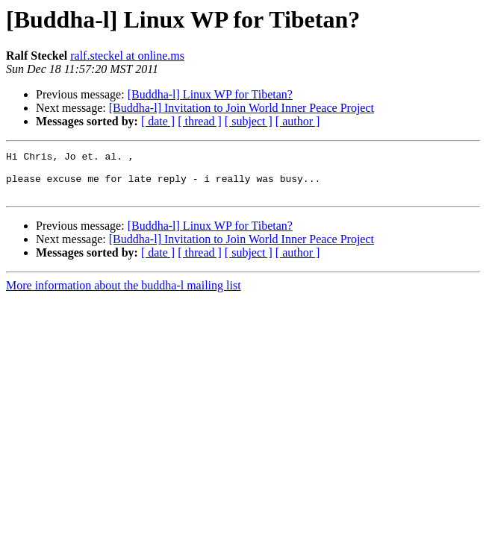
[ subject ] (248, 121)
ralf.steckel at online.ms (127, 55)
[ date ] (158, 121)
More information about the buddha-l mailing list (123, 294)
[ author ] (297, 121)
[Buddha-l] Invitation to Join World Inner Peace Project (241, 107)
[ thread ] (200, 121)
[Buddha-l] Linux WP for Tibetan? (210, 94)
